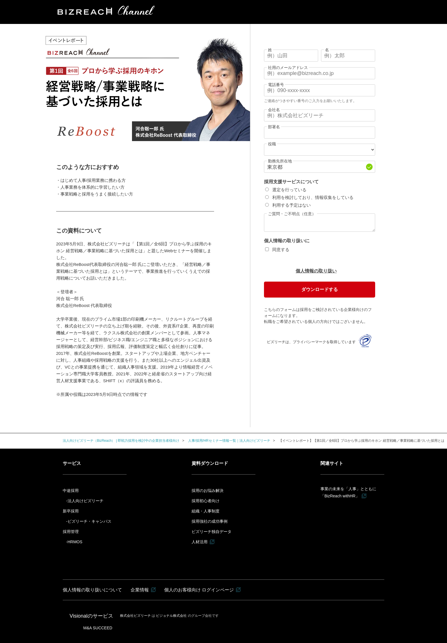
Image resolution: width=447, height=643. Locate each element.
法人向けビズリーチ (85, 500)
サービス (72, 463)
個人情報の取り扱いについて (92, 589)
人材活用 (200, 542)
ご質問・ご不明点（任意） (292, 213)
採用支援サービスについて (291, 181)
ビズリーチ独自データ (211, 531)
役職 (272, 144)
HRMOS (75, 542)
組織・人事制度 (206, 511)
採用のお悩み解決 (208, 490)
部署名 (274, 127)
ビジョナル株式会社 (172, 616)
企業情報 (140, 589)
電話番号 (276, 84)
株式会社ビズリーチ (136, 616)
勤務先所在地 (280, 161)
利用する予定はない (291, 205)
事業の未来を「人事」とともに (348, 493)
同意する (280, 249)
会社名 (274, 109)
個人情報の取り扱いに (287, 240)
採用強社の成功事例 (209, 521)
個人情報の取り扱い (316, 270)
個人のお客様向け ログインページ (199, 589)
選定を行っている (289, 189)
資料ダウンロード (210, 463)
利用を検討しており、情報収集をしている (312, 197)
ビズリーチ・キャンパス (89, 521)
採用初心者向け (206, 500)
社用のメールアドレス (288, 67)
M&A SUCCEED (97, 628)
